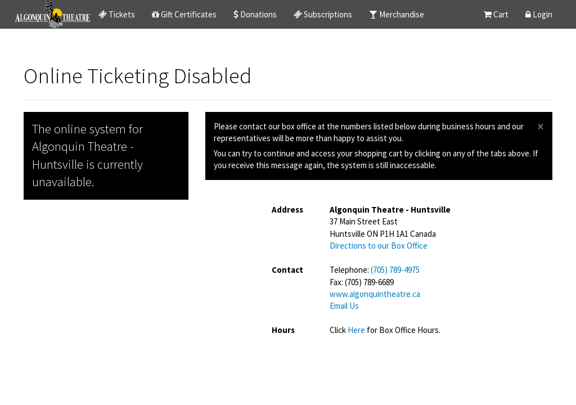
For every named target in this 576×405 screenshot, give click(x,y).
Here (357, 330)
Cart (496, 14)
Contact (287, 269)
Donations (255, 14)
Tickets (116, 14)
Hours (283, 330)
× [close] (540, 126)
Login (538, 14)
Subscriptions (323, 14)
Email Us (344, 305)
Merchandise (396, 14)
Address (287, 209)
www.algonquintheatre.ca (375, 294)
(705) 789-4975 (395, 269)
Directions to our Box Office (379, 245)
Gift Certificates (184, 14)
